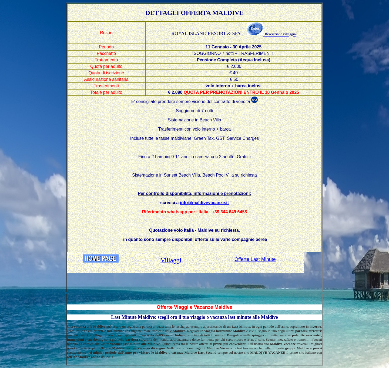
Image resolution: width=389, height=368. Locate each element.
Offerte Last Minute (255, 259)
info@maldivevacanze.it (204, 202)
